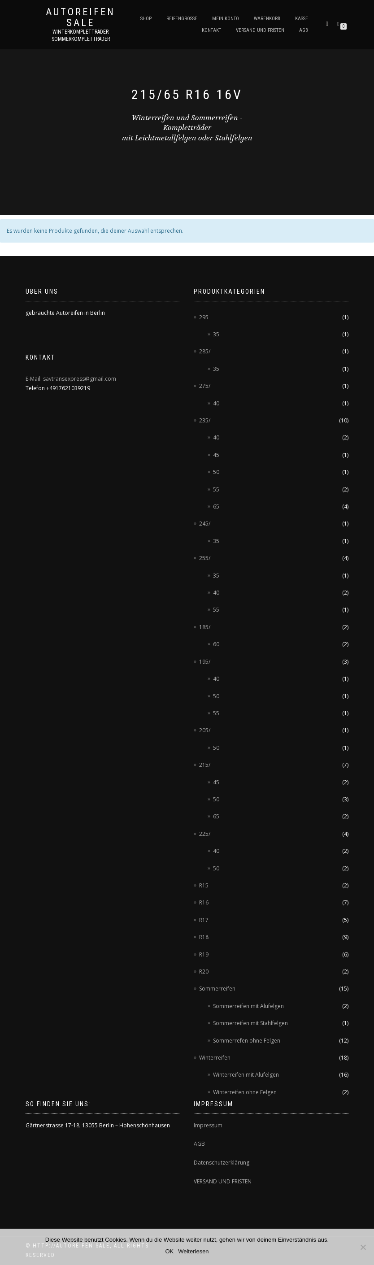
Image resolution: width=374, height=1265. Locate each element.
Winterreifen (214, 1057)
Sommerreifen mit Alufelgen (248, 1006)
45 (216, 455)
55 (216, 489)
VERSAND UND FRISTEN (223, 1181)
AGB (303, 30)
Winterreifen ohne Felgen (245, 1092)
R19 (204, 954)
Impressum (208, 1125)
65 (216, 506)
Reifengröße (181, 19)
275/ (204, 386)
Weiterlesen (193, 1251)
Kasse (301, 19)
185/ (204, 627)
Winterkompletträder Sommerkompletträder (81, 35)
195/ (204, 661)
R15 (204, 885)
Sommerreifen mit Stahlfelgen (250, 1023)
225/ (204, 834)
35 (216, 334)
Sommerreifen (217, 988)
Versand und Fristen (260, 30)
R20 (204, 971)
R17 (204, 920)
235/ (204, 420)
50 (216, 472)
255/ (204, 558)
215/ (204, 765)
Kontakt (211, 30)
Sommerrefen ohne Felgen (246, 1040)
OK (169, 1251)
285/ (204, 351)
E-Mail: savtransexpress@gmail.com (71, 379)
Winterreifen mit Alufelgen (246, 1074)
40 (216, 403)
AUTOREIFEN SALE (80, 17)
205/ (204, 730)
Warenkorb (267, 19)
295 (204, 317)
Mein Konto (225, 19)
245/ (204, 523)
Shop (146, 19)
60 (216, 644)
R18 (204, 937)
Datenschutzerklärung (221, 1162)
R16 (204, 902)
